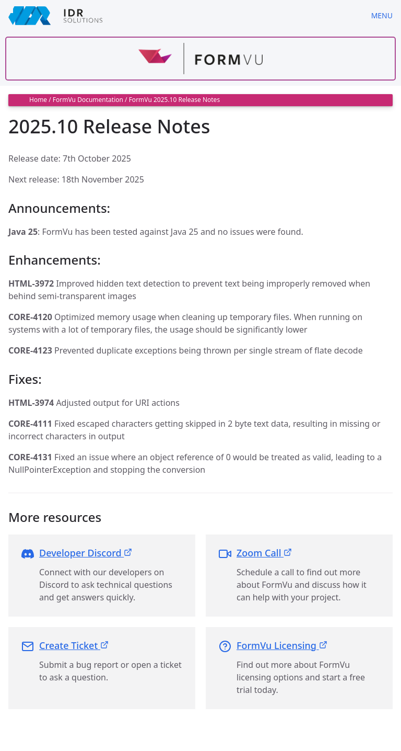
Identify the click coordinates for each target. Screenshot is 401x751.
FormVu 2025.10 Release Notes (174, 99)
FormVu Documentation (88, 99)
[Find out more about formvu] (200, 59)
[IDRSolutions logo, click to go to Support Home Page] (181, 15)
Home (38, 99)
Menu (382, 15)
